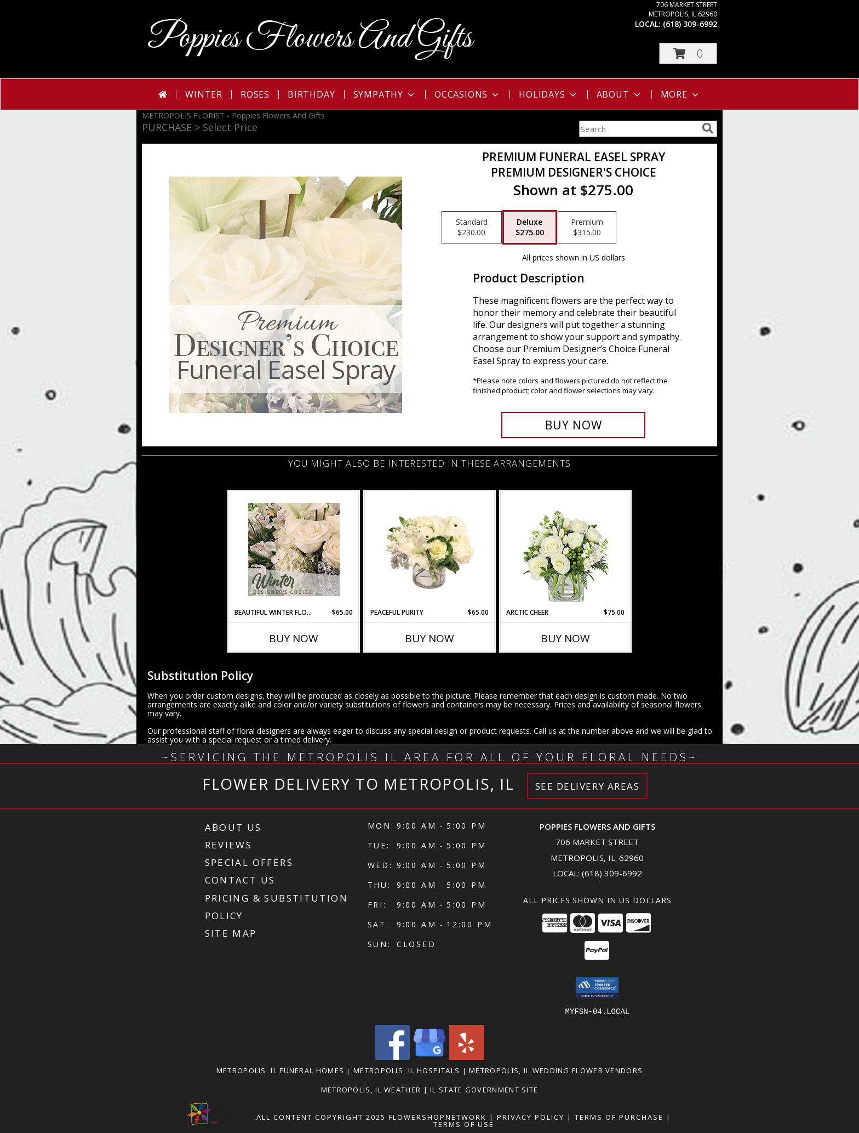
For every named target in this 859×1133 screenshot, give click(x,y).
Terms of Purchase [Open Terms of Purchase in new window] (619, 1116)
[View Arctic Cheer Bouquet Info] (565, 549)
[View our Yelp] (466, 1056)
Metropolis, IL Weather (371, 1089)
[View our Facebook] (392, 1056)
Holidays (548, 94)
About (620, 94)
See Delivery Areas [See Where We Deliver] (587, 786)
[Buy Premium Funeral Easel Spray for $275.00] (573, 425)
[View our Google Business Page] (429, 1056)
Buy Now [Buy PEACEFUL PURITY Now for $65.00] (429, 638)
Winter (203, 94)
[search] (708, 128)
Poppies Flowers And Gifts (309, 38)
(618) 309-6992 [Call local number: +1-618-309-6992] (690, 24)
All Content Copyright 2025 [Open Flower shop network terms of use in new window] (321, 1116)
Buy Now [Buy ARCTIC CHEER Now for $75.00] (565, 638)
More (681, 94)
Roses (255, 94)
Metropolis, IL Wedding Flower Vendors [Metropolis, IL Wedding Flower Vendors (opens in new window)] (556, 1070)
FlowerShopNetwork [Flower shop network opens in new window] (437, 1116)
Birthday (311, 94)
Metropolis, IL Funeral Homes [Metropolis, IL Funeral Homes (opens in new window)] (280, 1070)
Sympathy (384, 94)
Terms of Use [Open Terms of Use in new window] (463, 1124)
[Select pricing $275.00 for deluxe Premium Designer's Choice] (530, 227)
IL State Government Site (484, 1089)
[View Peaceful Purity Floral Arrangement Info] (430, 549)
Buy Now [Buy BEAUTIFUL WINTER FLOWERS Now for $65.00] (293, 638)
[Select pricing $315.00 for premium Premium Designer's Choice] (587, 227)
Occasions (467, 94)
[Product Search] (638, 129)
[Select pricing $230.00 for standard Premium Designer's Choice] (471, 227)
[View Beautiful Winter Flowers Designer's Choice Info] (294, 549)
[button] (688, 53)
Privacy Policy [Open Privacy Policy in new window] (530, 1116)
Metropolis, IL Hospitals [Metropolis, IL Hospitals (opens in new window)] (406, 1070)
